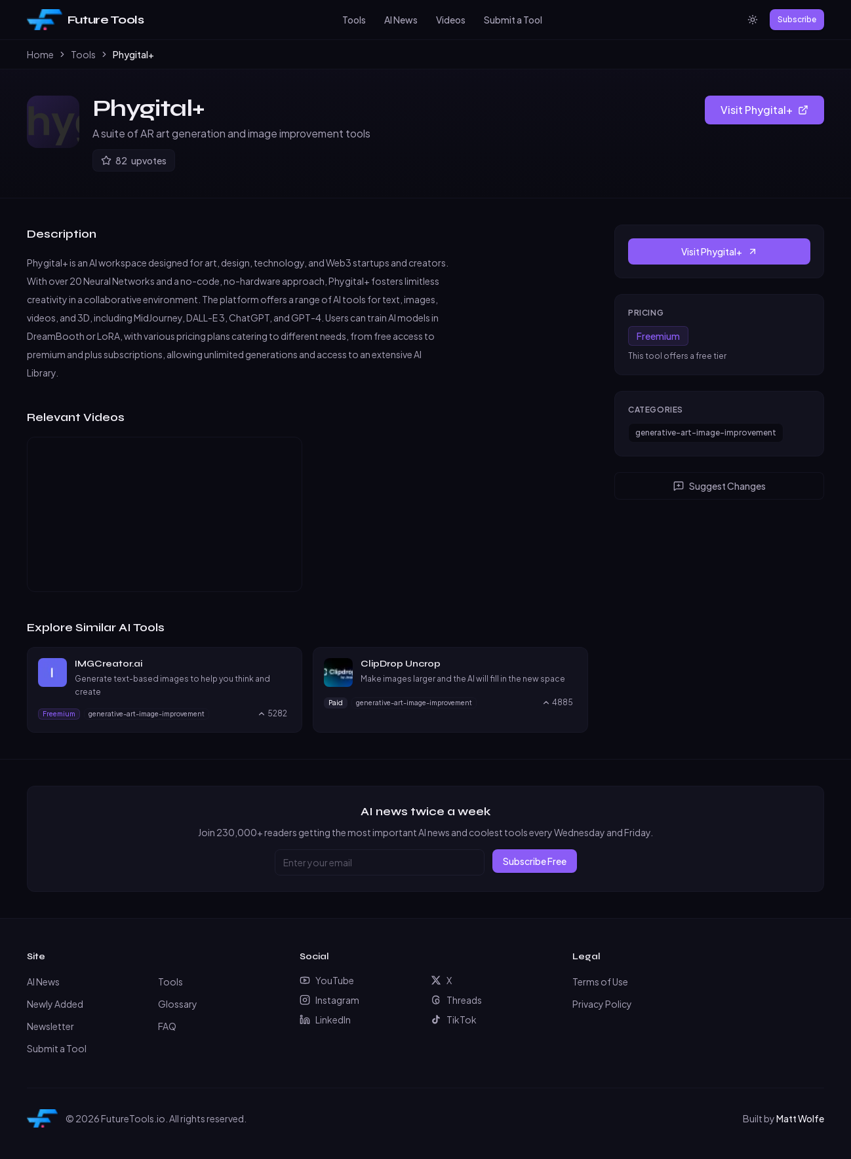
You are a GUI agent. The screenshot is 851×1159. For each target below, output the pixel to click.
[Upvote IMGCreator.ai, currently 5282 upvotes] (272, 714)
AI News (401, 20)
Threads (456, 1000)
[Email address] (380, 862)
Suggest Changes (719, 486)
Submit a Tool (513, 20)
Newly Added (55, 1004)
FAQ (167, 1026)
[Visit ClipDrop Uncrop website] (571, 664)
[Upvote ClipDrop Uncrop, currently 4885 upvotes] (557, 702)
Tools (354, 20)
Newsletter (50, 1026)
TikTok (454, 1019)
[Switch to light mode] (752, 19)
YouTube (327, 980)
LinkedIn (325, 1019)
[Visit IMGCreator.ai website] (285, 664)
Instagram (329, 1000)
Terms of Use (600, 981)
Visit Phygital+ (764, 110)
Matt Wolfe (800, 1118)
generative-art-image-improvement (705, 432)
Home (40, 54)
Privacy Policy (602, 1004)
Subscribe (797, 19)
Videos (450, 20)
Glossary (177, 1004)
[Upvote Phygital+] (133, 160)
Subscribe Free (534, 861)
